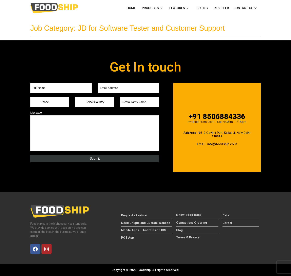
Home (131, 8)
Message (36, 112)
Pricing (201, 8)
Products (152, 8)
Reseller (221, 8)
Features (179, 8)
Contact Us (245, 8)
